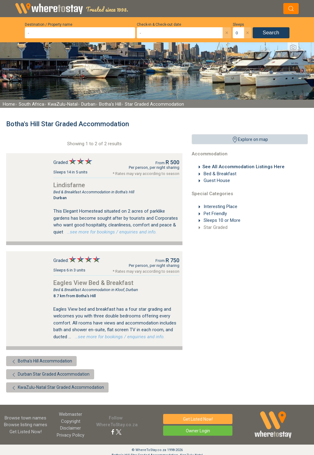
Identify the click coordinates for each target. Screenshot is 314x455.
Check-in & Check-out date (159, 24)
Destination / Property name (48, 24)
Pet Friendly (214, 213)
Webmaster (70, 414)
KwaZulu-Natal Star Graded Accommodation (57, 388)
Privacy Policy (70, 435)
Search (271, 33)
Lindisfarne (69, 185)
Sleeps (238, 24)
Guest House (216, 180)
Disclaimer (70, 428)
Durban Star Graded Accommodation (50, 375)
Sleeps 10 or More (221, 220)
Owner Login (198, 430)
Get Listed (26, 431)
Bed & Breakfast (219, 173)
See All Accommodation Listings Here (243, 166)
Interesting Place (219, 206)
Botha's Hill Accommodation (41, 361)
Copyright (70, 421)
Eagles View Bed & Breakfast (93, 282)
